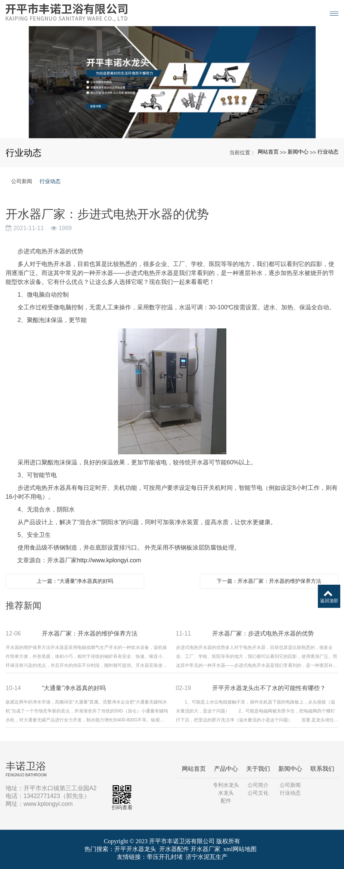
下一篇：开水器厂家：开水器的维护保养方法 (269, 581)
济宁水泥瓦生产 (206, 857)
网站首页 (268, 152)
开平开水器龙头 (135, 849)
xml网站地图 (240, 849)
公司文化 (258, 793)
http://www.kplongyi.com (109, 560)
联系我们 (322, 769)
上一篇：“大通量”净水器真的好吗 (75, 581)
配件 (226, 801)
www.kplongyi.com (48, 804)
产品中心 (226, 769)
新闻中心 (298, 152)
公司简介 (258, 785)
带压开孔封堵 (165, 857)
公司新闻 (21, 181)
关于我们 (258, 769)
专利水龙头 (226, 785)
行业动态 (327, 152)
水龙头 (226, 793)
